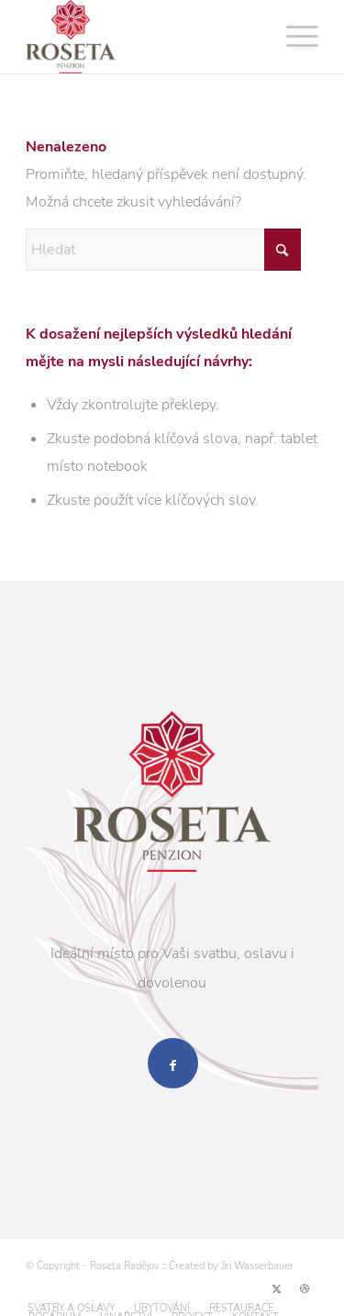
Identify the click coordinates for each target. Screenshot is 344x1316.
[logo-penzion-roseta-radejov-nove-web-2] (143, 36)
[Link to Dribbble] (304, 1289)
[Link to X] (277, 1289)
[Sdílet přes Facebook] (173, 1063)
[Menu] (293, 36)
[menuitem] (293, 36)
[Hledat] (163, 250)
